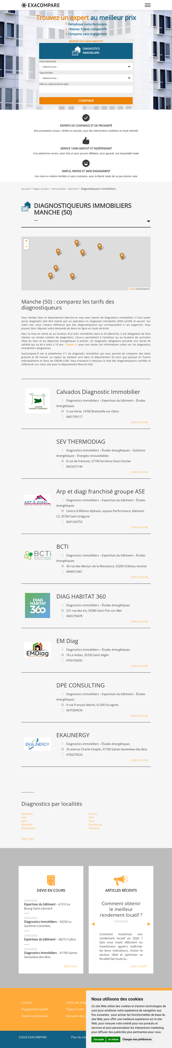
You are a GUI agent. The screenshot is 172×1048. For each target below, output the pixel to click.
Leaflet (132, 289)
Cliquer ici (71, 344)
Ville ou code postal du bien (54, 84)
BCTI (62, 546)
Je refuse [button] (113, 1039)
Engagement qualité (34, 1009)
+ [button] (26, 241)
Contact (26, 1002)
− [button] (26, 246)
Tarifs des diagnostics (81, 1002)
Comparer (86, 101)
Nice (91, 817)
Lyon (24, 821)
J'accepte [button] (98, 1039)
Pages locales (41, 188)
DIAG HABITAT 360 (81, 596)
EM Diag (67, 640)
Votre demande (47, 61)
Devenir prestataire (34, 1016)
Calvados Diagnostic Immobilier (98, 391)
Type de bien (46, 72)
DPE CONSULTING (80, 685)
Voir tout (27, 839)
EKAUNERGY (72, 735)
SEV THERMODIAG (80, 441)
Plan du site (79, 1037)
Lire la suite (139, 966)
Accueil (25, 188)
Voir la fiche (139, 422)
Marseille (26, 824)
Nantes (93, 813)
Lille (23, 817)
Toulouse (94, 828)
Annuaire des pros (78, 1016)
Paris (92, 821)
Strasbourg (95, 824)
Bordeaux (27, 813)
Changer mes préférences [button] (137, 1039)
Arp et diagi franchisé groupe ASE (100, 491)
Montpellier (28, 828)
